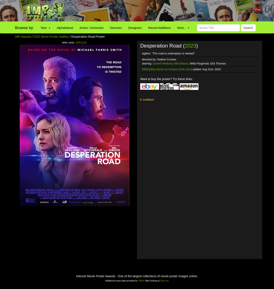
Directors (116, 28)
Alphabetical (65, 28)
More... (183, 28)
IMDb (145, 69)
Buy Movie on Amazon (165, 69)
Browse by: (24, 28)
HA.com (186, 69)
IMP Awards (23, 36)
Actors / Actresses (91, 28)
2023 (190, 46)
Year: (45, 28)
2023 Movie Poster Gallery (51, 36)
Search (248, 28)
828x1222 (81, 42)
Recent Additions (159, 28)
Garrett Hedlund (163, 63)
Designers (135, 28)
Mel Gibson (181, 63)
